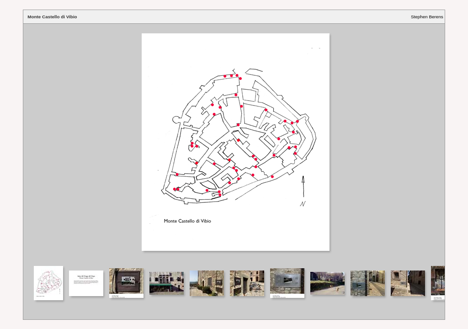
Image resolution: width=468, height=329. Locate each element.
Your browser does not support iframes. (234, 144)
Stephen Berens (427, 16)
